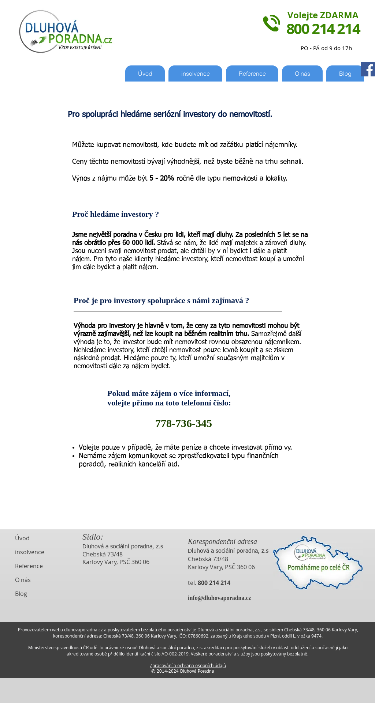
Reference (29, 566)
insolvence (29, 552)
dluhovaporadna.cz (83, 629)
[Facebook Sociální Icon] (368, 69)
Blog (21, 594)
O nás (23, 580)
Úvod (22, 538)
